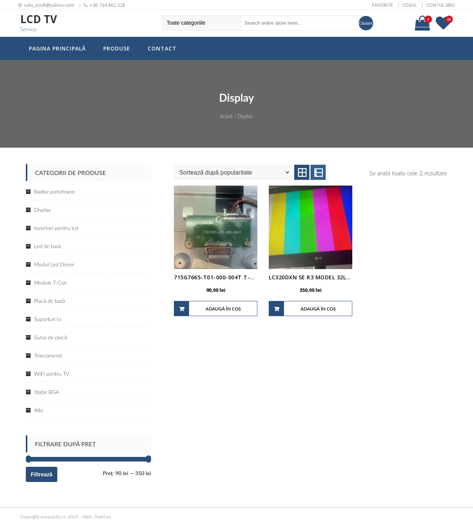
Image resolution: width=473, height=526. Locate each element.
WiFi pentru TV (51, 373)
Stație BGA (46, 392)
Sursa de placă (50, 337)
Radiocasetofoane (54, 191)
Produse (116, 48)
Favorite (382, 5)
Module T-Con (50, 282)
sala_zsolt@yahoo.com (49, 5)
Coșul (409, 5)
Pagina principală (57, 48)
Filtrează (41, 474)
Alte (38, 410)
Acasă (226, 116)
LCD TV (38, 19)
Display (42, 209)
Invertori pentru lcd (56, 228)
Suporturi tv (47, 319)
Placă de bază (49, 301)
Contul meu (440, 5)
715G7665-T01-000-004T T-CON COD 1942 (232, 277)
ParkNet (103, 517)
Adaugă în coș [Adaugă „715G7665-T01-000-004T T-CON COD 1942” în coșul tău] (223, 309)
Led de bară (47, 246)
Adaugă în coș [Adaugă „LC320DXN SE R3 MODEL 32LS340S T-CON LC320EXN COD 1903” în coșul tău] (318, 309)
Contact (162, 48)
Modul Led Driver (54, 264)
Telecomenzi (48, 355)
